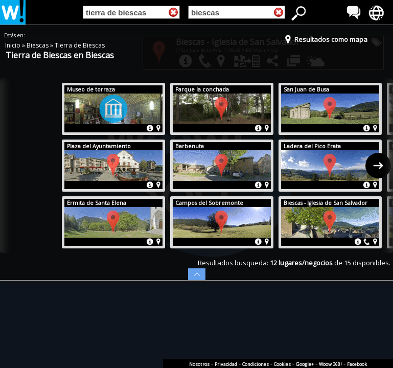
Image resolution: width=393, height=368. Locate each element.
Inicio (13, 45)
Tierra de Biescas (80, 45)
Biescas (38, 45)
